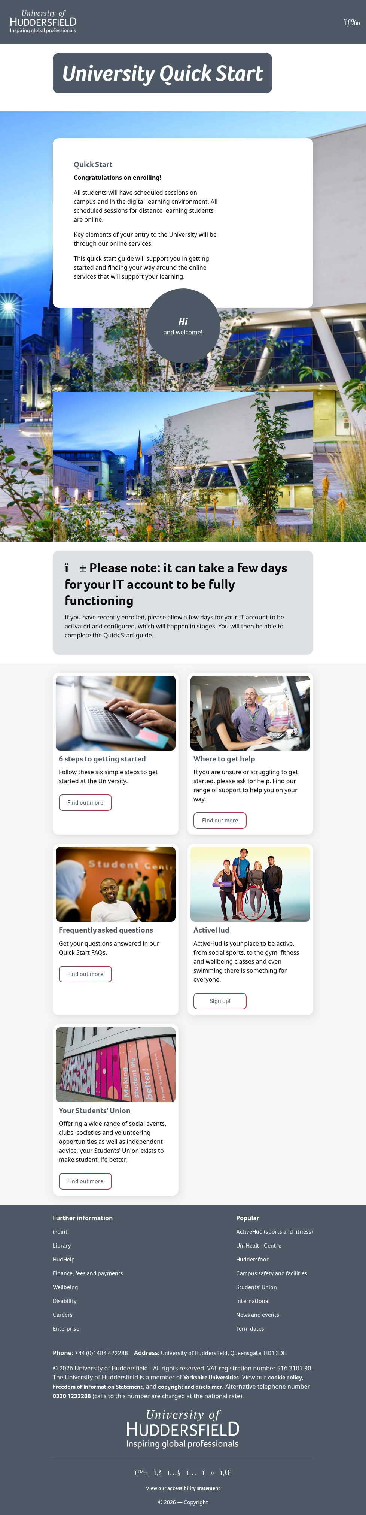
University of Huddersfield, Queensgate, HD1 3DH (224, 1353)
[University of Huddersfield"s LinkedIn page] (225, 1472)
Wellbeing (65, 1287)
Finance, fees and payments (88, 1273)
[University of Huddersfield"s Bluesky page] (141, 1472)
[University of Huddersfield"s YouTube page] (174, 1472)
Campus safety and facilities (271, 1273)
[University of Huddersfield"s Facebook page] (158, 1472)
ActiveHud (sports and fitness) (274, 1232)
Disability (65, 1301)
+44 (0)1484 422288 (101, 1353)
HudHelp (64, 1259)
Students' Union (256, 1287)
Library (62, 1245)
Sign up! (220, 1001)
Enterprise (66, 1329)
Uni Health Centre (258, 1245)
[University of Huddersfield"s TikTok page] (208, 1472)
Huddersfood (253, 1259)
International (253, 1301)
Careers (63, 1315)
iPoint (60, 1232)
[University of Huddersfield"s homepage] (183, 1429)
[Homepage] (43, 22)
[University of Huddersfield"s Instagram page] (191, 1472)
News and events (257, 1315)
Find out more (85, 802)
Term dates (250, 1329)
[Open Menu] (352, 22)
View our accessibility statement (183, 1488)
